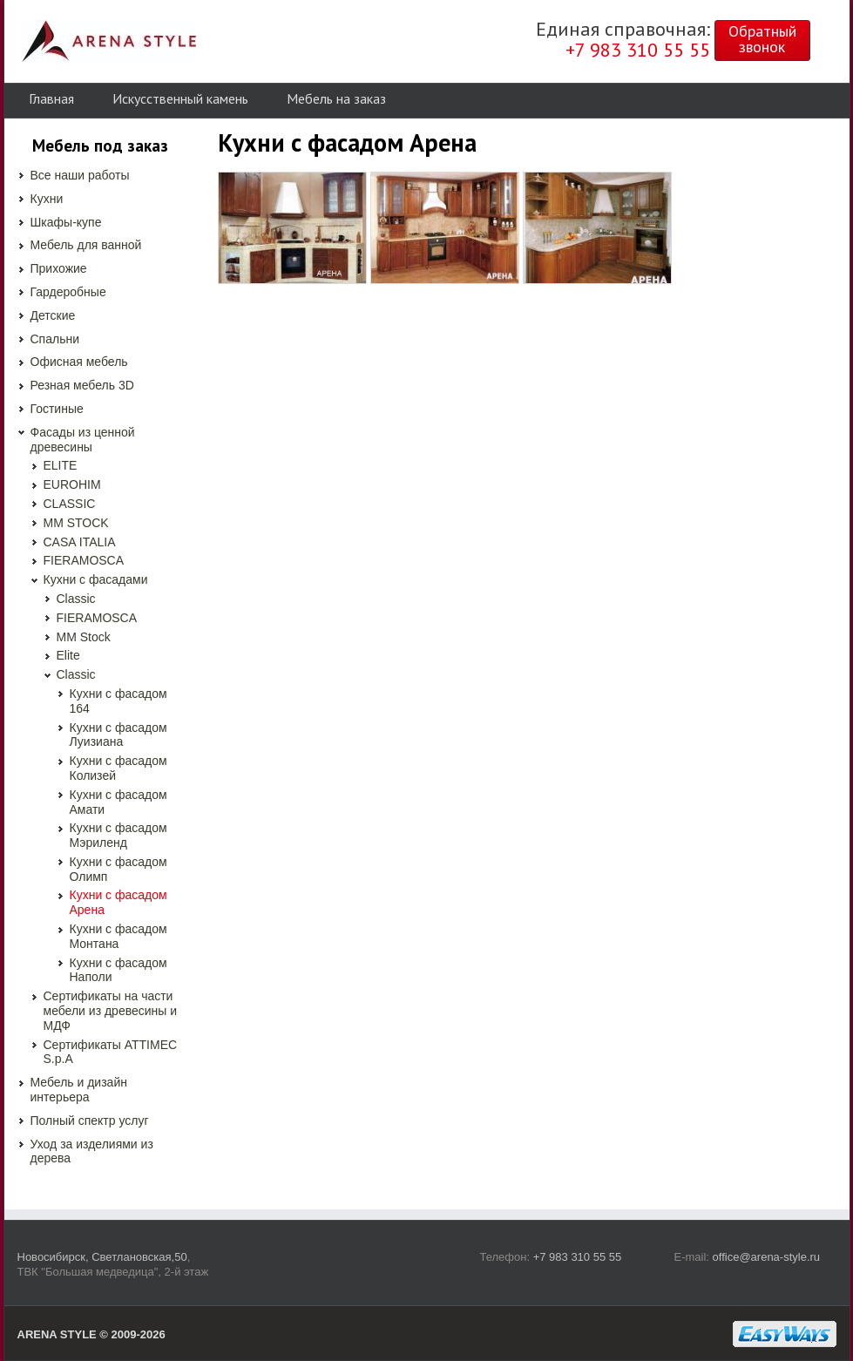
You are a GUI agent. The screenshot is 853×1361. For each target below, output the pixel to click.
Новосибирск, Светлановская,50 (102, 1256)
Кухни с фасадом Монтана (118, 936)
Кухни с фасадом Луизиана (118, 735)
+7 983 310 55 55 (577, 1256)
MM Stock (84, 637)
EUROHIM (72, 484)
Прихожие (58, 268)
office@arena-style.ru (767, 1256)
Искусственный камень (180, 98)
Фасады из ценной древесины (82, 439)
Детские (53, 315)
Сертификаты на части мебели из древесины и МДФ (111, 1011)
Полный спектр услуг (89, 1120)
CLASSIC (70, 504)
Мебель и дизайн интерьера (78, 1089)
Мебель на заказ (336, 98)
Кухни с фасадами (96, 579)
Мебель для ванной (86, 245)
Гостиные (57, 409)
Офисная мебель (79, 362)
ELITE (61, 465)
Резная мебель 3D (82, 385)
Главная (51, 98)
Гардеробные (68, 292)
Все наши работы (80, 175)
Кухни (47, 199)
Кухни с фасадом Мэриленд (118, 835)
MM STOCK (76, 523)
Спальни (55, 339)
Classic (76, 599)
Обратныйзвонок (762, 39)
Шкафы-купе (66, 222)
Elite (68, 655)
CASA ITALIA (80, 542)
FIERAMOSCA (84, 560)
